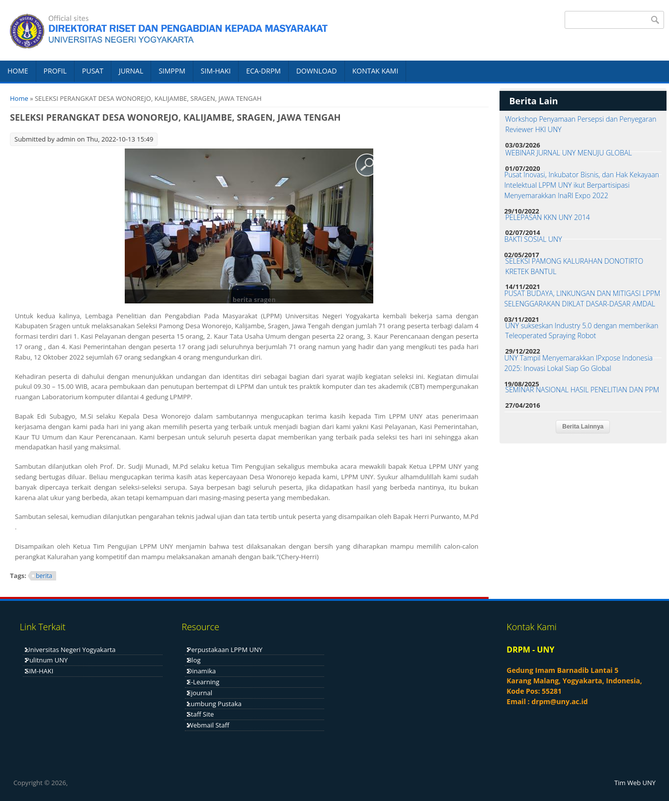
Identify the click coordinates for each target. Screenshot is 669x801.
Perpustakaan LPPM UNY (224, 649)
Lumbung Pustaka (214, 703)
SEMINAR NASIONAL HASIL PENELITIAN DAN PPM (582, 389)
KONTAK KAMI (375, 70)
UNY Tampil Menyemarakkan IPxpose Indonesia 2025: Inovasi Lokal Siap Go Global (578, 363)
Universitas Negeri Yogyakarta (70, 649)
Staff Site (200, 714)
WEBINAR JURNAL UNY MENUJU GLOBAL (568, 152)
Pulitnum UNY (46, 659)
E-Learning (203, 681)
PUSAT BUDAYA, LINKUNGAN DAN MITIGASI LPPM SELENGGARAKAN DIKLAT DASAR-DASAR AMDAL (582, 298)
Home (19, 98)
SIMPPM (172, 70)
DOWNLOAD (316, 70)
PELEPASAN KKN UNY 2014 (547, 217)
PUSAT (92, 70)
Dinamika (201, 670)
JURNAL (131, 70)
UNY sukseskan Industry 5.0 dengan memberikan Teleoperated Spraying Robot (582, 331)
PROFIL (55, 70)
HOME (17, 70)
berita (44, 576)
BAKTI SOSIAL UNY (533, 239)
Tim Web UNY (635, 782)
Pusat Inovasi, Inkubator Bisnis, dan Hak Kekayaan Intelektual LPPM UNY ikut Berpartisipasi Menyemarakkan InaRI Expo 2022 (582, 185)
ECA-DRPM (263, 70)
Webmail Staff (208, 725)
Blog (194, 659)
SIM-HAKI (216, 70)
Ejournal (199, 692)
